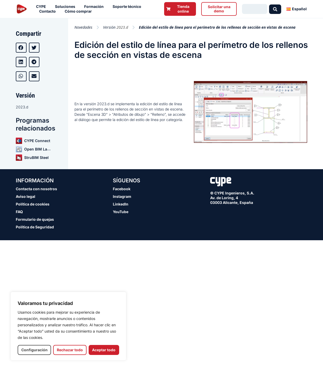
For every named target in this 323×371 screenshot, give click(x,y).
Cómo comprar (79, 11)
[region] (68, 326)
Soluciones (66, 6)
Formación (95, 6)
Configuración (34, 350)
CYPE (42, 6)
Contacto (48, 11)
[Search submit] (275, 9)
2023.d (22, 107)
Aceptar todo (103, 350)
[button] (21, 48)
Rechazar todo (70, 350)
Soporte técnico (128, 6)
